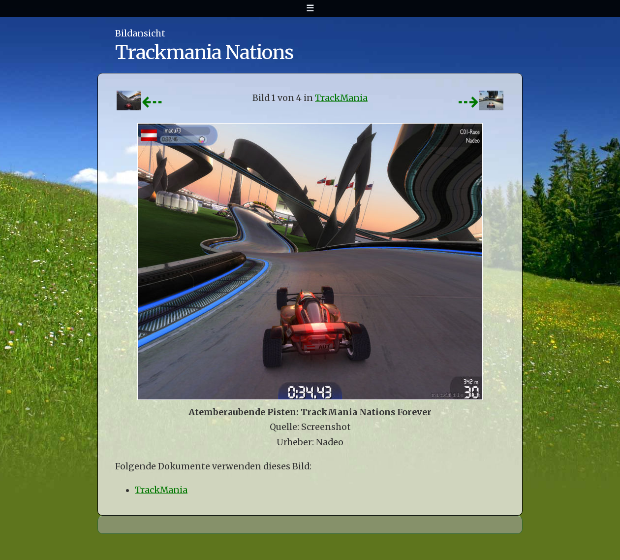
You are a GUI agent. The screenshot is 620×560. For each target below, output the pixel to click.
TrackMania (341, 98)
